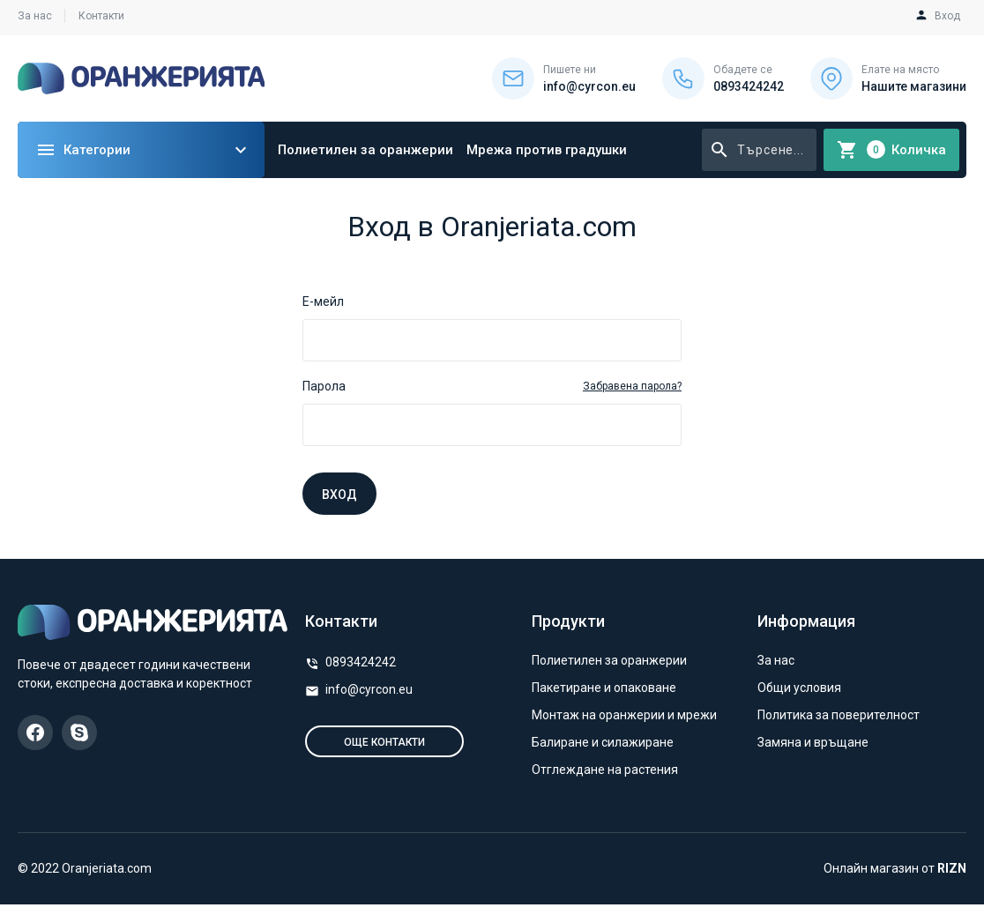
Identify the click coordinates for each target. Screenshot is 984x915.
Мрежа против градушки (546, 150)
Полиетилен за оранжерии (365, 150)
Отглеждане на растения (605, 769)
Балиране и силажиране (603, 742)
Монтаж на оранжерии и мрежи (624, 715)
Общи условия (799, 688)
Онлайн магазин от (895, 868)
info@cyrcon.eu (369, 689)
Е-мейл (323, 301)
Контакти (101, 16)
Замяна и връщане (812, 742)
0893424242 (360, 662)
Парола (324, 386)
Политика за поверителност (838, 715)
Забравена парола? (632, 386)
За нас (35, 16)
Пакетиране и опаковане (604, 688)
